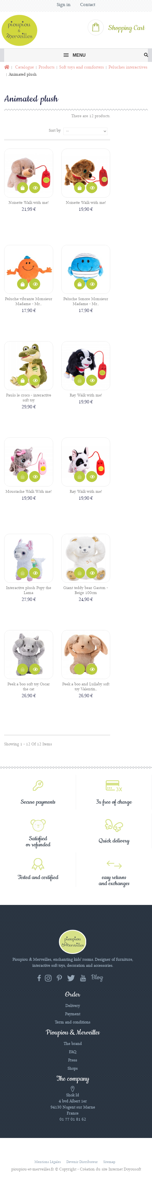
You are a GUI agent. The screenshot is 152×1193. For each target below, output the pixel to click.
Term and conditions (72, 1022)
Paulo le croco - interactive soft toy (28, 398)
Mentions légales (47, 1162)
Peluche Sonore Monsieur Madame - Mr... (85, 301)
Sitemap (109, 1162)
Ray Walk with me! (86, 395)
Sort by (55, 130)
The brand (73, 1044)
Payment (72, 1014)
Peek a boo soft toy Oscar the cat (28, 686)
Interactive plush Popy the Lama (28, 590)
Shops (72, 1068)
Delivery (72, 1006)
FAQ (72, 1052)
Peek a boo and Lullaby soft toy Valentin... (85, 686)
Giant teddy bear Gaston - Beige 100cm (85, 590)
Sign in (63, 4)
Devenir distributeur (82, 1162)
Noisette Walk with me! (28, 203)
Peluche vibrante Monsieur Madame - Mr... (28, 301)
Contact (87, 4)
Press (72, 1060)
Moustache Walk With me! (28, 491)
